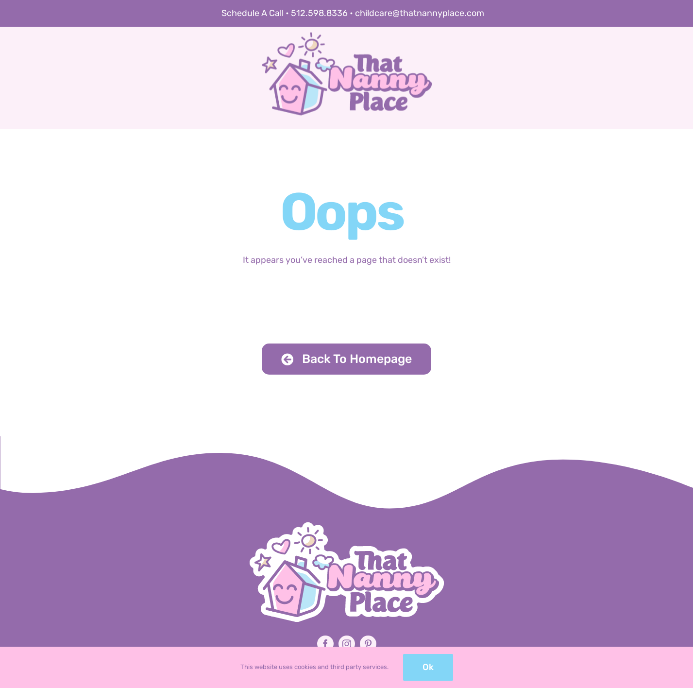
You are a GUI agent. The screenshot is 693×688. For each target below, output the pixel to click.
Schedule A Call (252, 13)
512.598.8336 (319, 13)
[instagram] (346, 644)
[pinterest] (368, 644)
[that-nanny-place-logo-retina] (347, 55)
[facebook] (325, 644)
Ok (428, 667)
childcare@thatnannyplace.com (419, 13)
